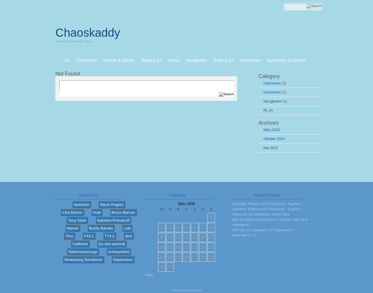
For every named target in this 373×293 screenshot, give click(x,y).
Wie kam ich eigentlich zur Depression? (262, 230)
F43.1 (89, 236)
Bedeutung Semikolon (83, 259)
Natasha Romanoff (113, 220)
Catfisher (80, 244)
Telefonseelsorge (83, 252)
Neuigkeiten (272, 101)
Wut (128, 236)
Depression (272, 83)
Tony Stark (77, 220)
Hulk (97, 212)
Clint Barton (72, 212)
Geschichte (272, 92)
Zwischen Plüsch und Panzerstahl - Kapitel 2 (266, 204)
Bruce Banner (123, 212)
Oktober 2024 (274, 139)
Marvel (72, 228)
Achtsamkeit (118, 252)
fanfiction (81, 204)
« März (148, 275)
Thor (69, 236)
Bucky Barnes (101, 228)
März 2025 (271, 130)
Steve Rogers (112, 204)
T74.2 (110, 236)
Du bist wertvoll (111, 244)
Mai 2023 (270, 148)
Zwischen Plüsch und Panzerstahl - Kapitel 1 (266, 209)
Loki (127, 228)
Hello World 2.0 (244, 235)
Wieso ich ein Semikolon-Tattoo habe (261, 214)
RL (265, 110)
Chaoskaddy (87, 32)
